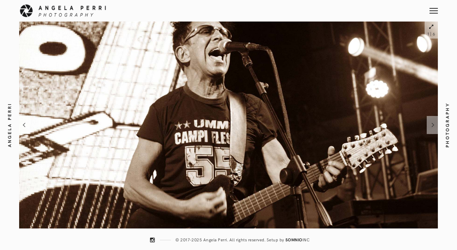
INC (297, 239)
